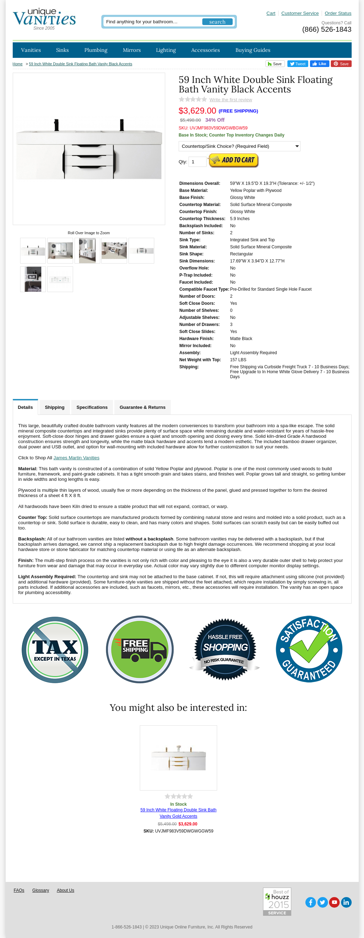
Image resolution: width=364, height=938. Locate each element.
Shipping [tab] (55, 407)
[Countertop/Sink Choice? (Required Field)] (239, 146)
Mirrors (132, 50)
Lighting (166, 50)
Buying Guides (252, 50)
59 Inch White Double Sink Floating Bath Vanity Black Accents (80, 64)
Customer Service (300, 13)
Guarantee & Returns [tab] (143, 407)
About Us (65, 890)
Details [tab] (25, 407)
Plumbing (95, 50)
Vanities (31, 50)
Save (273, 63)
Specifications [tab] (92, 407)
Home (18, 64)
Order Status (338, 13)
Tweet (298, 64)
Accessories (205, 50)
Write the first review (231, 99)
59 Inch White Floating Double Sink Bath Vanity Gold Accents (178, 813)
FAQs (19, 890)
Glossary (40, 890)
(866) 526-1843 (326, 29)
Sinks (62, 50)
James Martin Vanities (77, 457)
